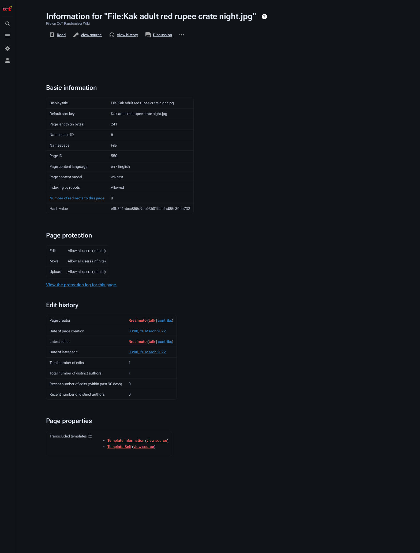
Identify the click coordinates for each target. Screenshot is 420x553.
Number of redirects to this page (77, 198)
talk (152, 320)
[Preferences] (7, 48)
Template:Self (119, 446)
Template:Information (125, 440)
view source (157, 440)
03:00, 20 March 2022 (147, 331)
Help (265, 16)
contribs (165, 320)
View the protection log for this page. (81, 284)
